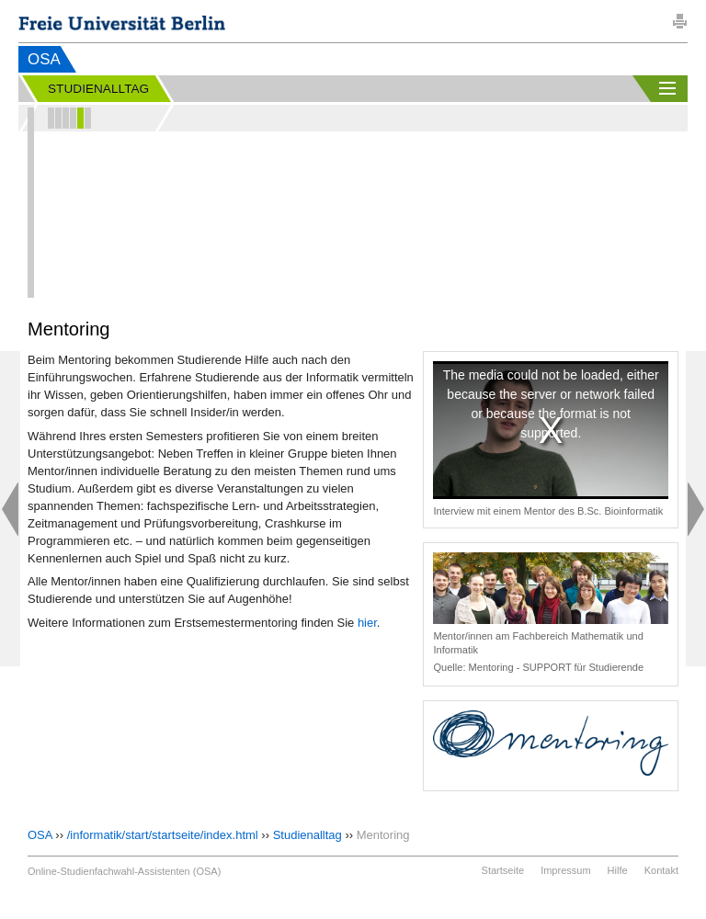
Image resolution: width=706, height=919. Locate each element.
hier (367, 623)
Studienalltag (307, 835)
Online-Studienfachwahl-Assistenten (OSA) (124, 871)
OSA (44, 59)
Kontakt (661, 870)
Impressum (565, 870)
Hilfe (618, 870)
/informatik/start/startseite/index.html (162, 835)
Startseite (503, 870)
